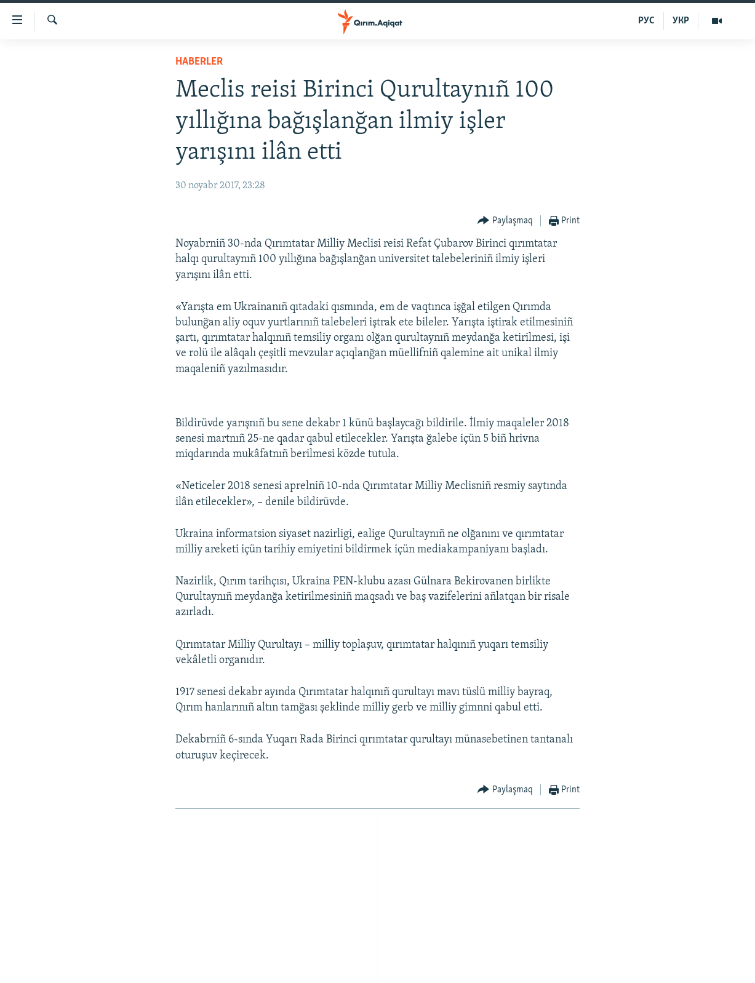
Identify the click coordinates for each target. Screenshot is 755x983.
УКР (681, 21)
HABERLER (199, 62)
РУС (646, 21)
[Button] (505, 221)
